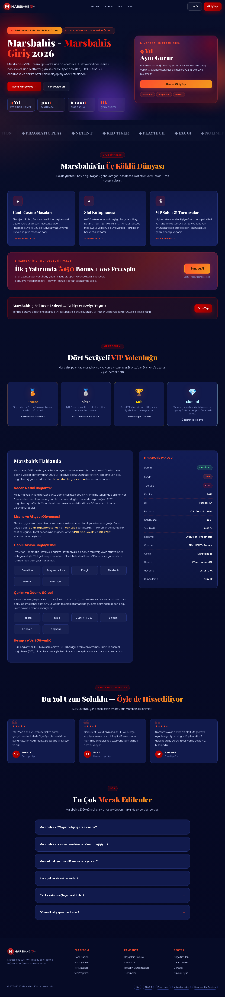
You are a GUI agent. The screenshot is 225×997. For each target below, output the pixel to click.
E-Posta (178, 968)
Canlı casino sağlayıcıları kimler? (62, 900)
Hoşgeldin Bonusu (134, 958)
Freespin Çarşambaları (136, 968)
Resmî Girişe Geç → (26, 87)
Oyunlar (93, 6)
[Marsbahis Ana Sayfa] (21, 957)
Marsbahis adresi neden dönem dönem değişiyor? (74, 849)
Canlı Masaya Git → (24, 243)
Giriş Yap (211, 6)
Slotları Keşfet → (94, 243)
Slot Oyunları (82, 963)
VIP (119, 6)
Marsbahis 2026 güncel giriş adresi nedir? (68, 832)
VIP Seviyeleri (61, 87)
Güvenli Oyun (181, 974)
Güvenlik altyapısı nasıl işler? (59, 918)
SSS (128, 6)
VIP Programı (82, 974)
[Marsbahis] (19, 6)
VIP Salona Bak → (165, 243)
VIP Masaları (81, 968)
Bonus (107, 6)
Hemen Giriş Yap (176, 85)
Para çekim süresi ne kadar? (59, 883)
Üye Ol (192, 6)
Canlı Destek (181, 963)
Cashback (129, 963)
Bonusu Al (197, 274)
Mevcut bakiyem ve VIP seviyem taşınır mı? (69, 866)
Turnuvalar (130, 974)
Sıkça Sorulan (181, 958)
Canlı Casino (81, 958)
